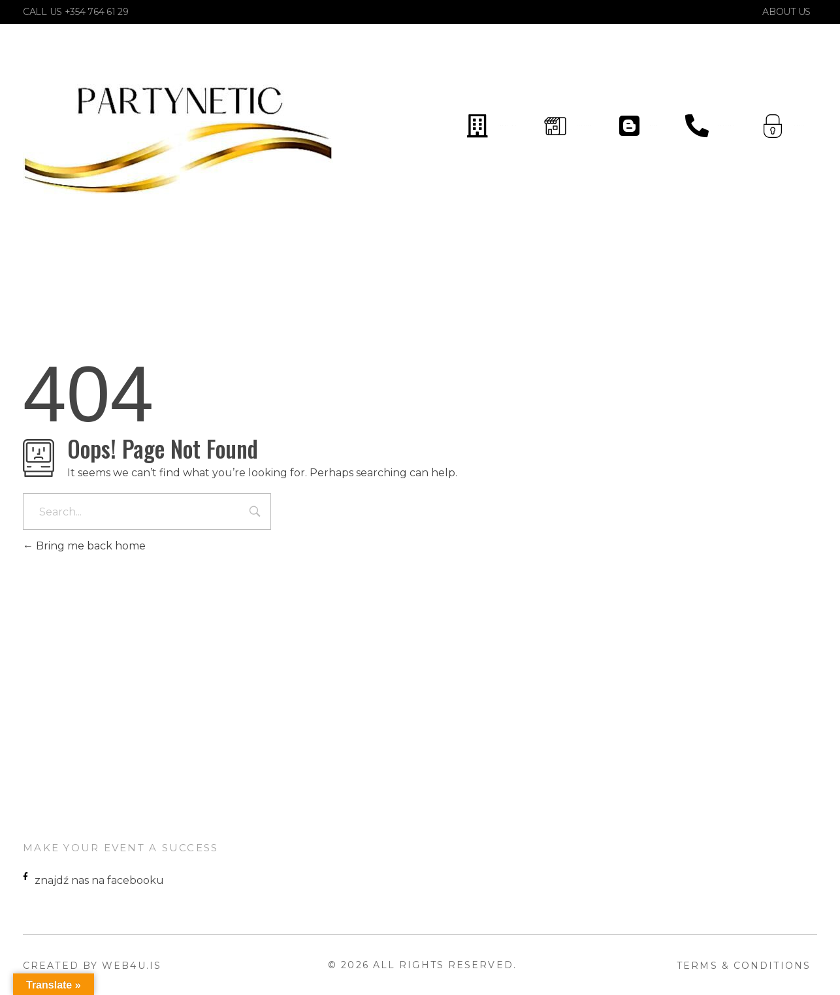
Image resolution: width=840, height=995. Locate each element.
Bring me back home (84, 546)
